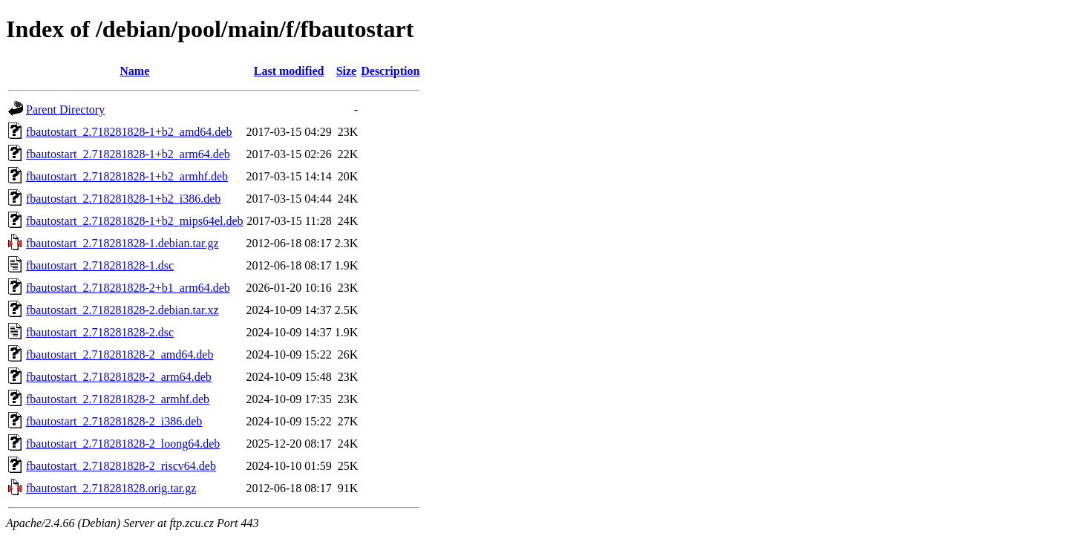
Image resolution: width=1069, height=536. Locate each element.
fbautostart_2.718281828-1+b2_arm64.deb (128, 154)
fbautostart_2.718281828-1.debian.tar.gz (122, 243)
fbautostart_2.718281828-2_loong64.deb (123, 443)
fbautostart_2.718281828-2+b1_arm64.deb (128, 287)
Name (134, 71)
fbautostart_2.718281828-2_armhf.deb (117, 399)
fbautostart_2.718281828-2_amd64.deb (119, 354)
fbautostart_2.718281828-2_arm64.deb (119, 376)
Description (390, 71)
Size (346, 71)
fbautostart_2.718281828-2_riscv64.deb (121, 466)
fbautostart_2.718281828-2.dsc (100, 332)
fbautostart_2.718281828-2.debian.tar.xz (122, 310)
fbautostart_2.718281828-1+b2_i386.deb (123, 198)
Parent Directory (65, 109)
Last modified (289, 71)
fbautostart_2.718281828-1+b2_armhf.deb (127, 176)
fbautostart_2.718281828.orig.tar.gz (111, 488)
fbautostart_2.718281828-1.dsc (100, 265)
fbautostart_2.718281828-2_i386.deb (114, 421)
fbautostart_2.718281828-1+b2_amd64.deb (129, 131)
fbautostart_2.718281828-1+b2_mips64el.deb (134, 221)
